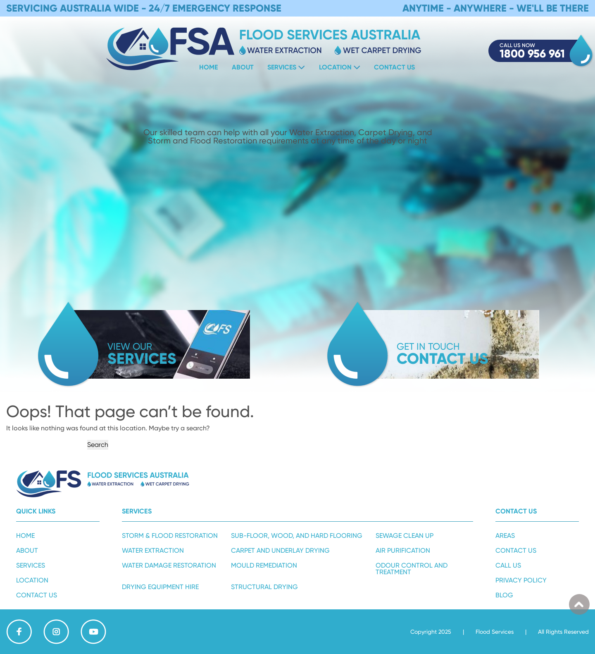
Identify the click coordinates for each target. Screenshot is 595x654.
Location (335, 67)
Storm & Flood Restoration (170, 535)
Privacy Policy (521, 580)
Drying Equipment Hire (160, 587)
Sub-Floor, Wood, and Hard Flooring (296, 535)
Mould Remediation (264, 565)
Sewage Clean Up (404, 535)
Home (208, 67)
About (243, 67)
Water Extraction (153, 550)
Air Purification (403, 550)
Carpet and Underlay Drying (280, 550)
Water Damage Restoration (169, 565)
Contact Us (394, 67)
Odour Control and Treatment (411, 568)
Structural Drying (264, 587)
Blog (504, 595)
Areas (505, 535)
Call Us (508, 565)
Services (281, 67)
